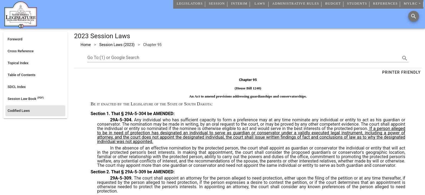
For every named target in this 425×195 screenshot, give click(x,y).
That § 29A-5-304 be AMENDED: (142, 113)
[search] (404, 58)
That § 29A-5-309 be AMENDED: (142, 171)
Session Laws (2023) (116, 45)
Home (86, 45)
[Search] (413, 16)
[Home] (20, 26)
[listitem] (35, 39)
